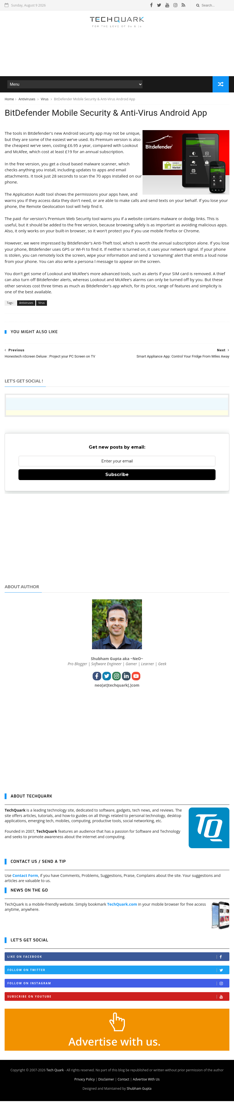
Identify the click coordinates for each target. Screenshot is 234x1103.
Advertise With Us (146, 1081)
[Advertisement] (117, 61)
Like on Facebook (118, 959)
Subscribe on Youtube (118, 999)
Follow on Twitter (118, 972)
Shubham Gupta (139, 1090)
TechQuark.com (122, 906)
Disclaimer (106, 1081)
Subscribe (117, 476)
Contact (123, 1081)
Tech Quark (55, 1072)
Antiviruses (27, 100)
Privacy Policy (84, 1081)
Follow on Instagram (118, 985)
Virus (45, 100)
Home (9, 100)
